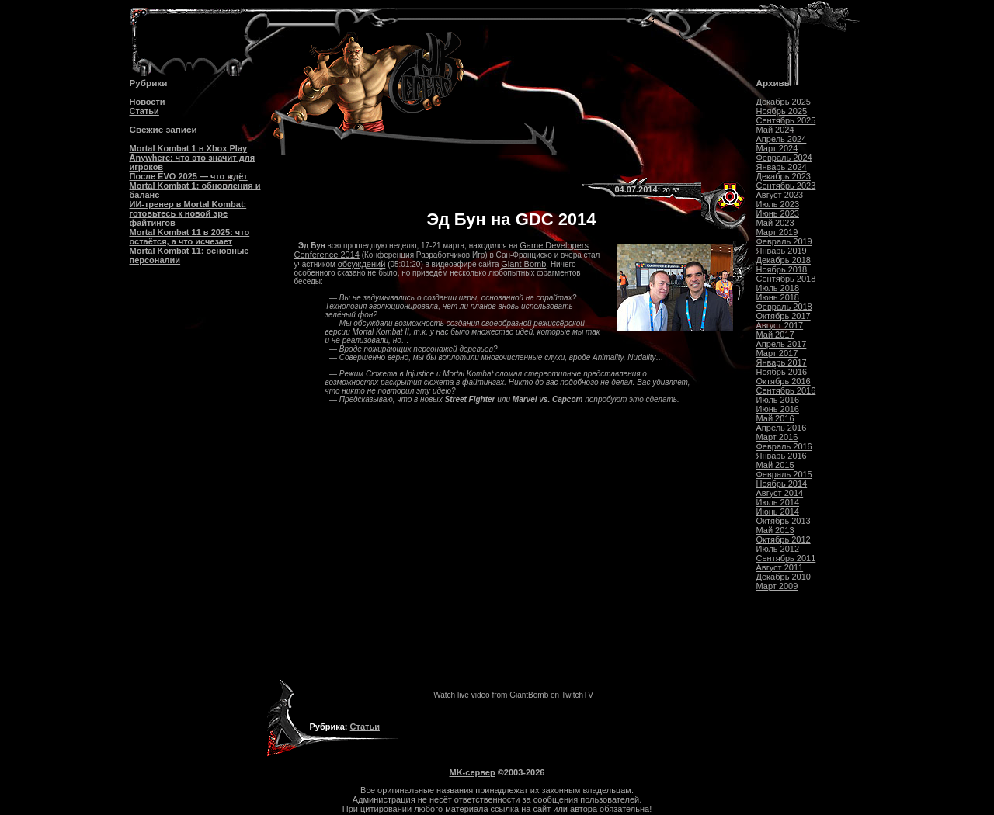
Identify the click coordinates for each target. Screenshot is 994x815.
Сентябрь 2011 (786, 558)
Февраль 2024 (784, 157)
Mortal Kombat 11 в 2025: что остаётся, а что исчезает (190, 236)
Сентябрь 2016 (786, 390)
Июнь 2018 (778, 297)
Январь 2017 (781, 362)
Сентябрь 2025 (786, 120)
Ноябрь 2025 (782, 111)
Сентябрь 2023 (786, 185)
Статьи (144, 111)
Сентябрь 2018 (786, 278)
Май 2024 (775, 129)
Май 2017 (775, 334)
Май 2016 (775, 418)
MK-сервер (472, 772)
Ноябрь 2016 (782, 371)
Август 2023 (780, 194)
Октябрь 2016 (783, 381)
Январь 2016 (781, 455)
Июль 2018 (778, 288)
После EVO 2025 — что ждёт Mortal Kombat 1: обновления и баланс (195, 185)
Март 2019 (777, 232)
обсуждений (362, 264)
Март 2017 (777, 353)
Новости (147, 101)
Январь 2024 (781, 167)
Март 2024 (777, 148)
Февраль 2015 (784, 474)
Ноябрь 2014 (782, 483)
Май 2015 (775, 465)
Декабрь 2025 (783, 101)
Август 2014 (780, 493)
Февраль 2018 (784, 306)
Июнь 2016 (778, 409)
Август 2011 (780, 567)
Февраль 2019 (784, 241)
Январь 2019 (781, 250)
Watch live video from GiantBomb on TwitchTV (513, 695)
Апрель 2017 (781, 344)
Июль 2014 (778, 502)
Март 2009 (777, 586)
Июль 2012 (778, 548)
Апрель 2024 (781, 139)
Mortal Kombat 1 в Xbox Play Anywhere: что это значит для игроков (192, 158)
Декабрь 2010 (783, 576)
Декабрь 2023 (783, 176)
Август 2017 (780, 325)
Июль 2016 (778, 399)
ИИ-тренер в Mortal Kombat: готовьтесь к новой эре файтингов (188, 213)
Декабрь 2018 (783, 260)
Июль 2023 (778, 204)
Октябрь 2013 (783, 520)
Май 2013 (775, 530)
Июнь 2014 (778, 511)
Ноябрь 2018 (782, 269)
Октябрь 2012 (783, 539)
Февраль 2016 (784, 446)
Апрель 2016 (781, 427)
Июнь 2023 (778, 213)
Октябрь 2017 (783, 316)
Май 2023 (775, 222)
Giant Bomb (523, 264)
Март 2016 (777, 437)
